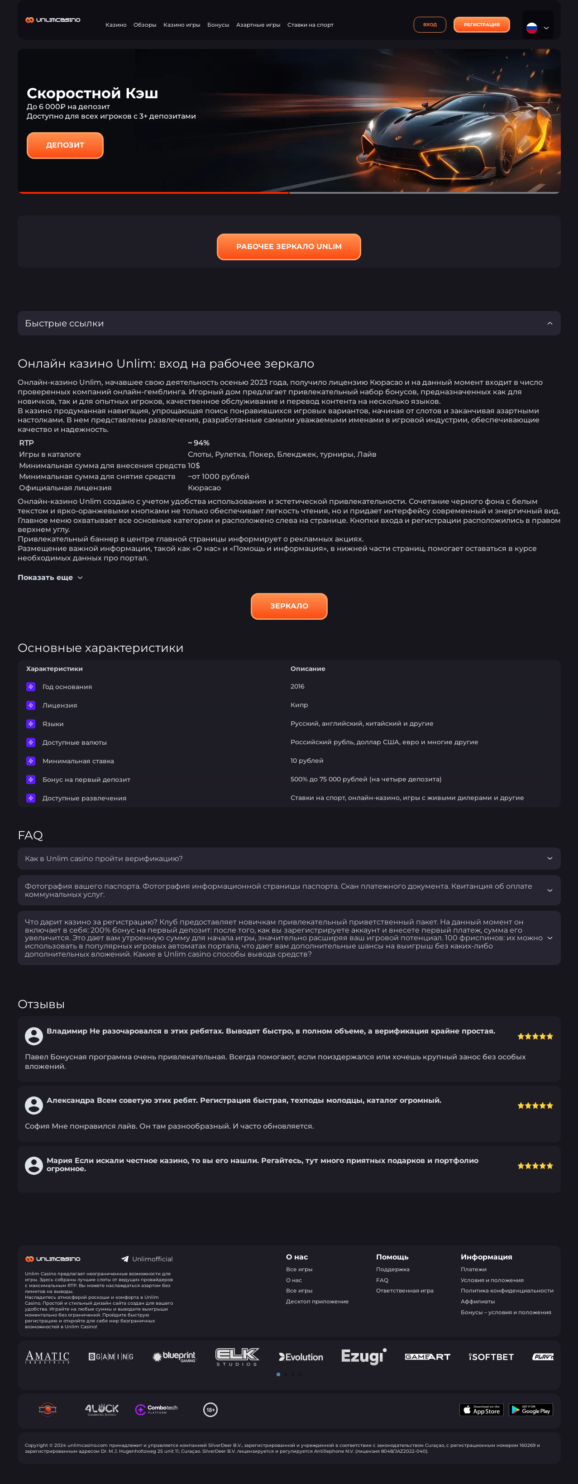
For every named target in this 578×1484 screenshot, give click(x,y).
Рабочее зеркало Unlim (289, 246)
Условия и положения (492, 1280)
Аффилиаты (478, 1301)
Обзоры (145, 24)
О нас (294, 1280)
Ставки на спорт (310, 24)
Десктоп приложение (317, 1301)
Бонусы (218, 24)
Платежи (474, 1269)
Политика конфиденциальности (507, 1290)
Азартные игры (258, 24)
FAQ (382, 1280)
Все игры (299, 1269)
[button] (278, 1374)
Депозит (65, 145)
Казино (116, 24)
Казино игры (182, 24)
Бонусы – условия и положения (506, 1312)
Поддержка (393, 1269)
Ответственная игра (405, 1290)
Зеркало (289, 606)
